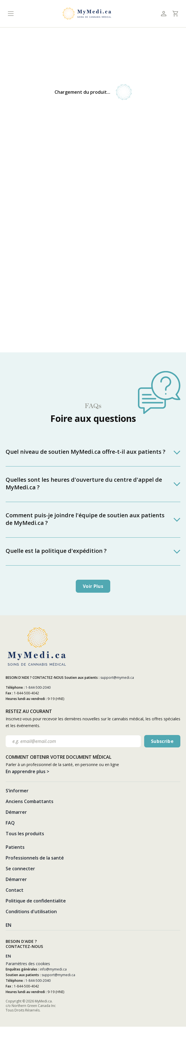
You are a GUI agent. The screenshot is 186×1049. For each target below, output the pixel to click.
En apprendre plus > (27, 771)
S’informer (17, 791)
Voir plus (93, 586)
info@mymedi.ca (53, 969)
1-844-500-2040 (38, 687)
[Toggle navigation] (11, 14)
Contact (14, 890)
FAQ (10, 823)
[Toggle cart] (175, 13)
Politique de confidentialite (36, 901)
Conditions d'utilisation (31, 911)
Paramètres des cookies (28, 963)
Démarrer (16, 812)
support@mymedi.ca (117, 677)
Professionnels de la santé (35, 858)
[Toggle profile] (163, 14)
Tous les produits (25, 833)
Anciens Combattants (29, 801)
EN (8, 925)
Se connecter (20, 868)
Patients (15, 847)
